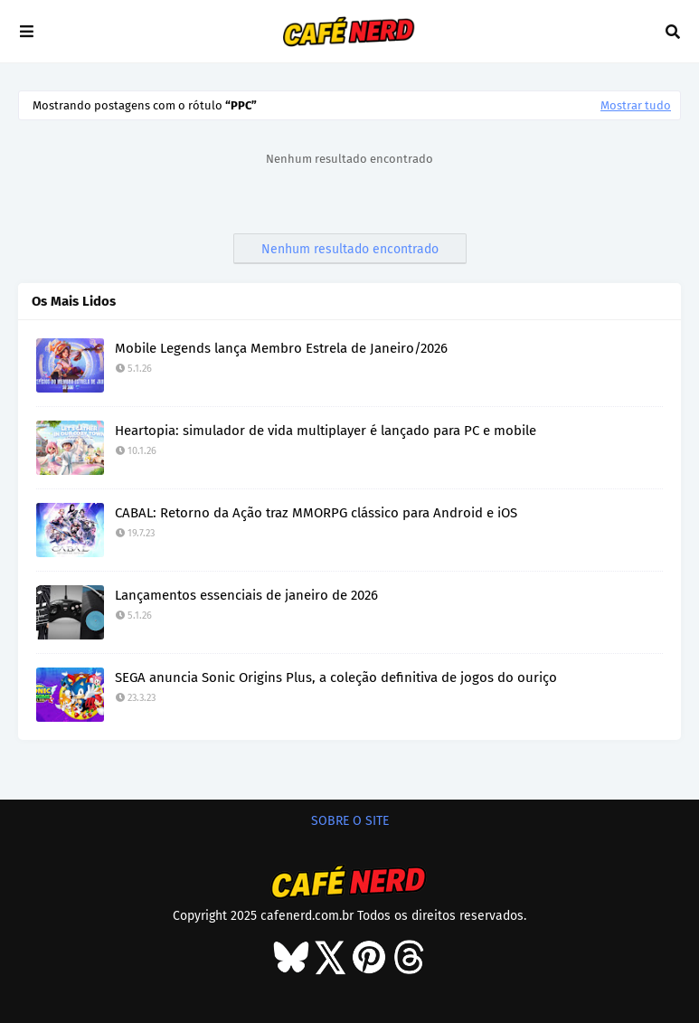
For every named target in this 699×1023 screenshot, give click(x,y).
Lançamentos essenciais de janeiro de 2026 (246, 595)
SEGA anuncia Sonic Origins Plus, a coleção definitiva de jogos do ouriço (336, 677)
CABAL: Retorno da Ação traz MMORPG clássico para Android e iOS (316, 513)
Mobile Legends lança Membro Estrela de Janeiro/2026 (281, 348)
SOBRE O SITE (350, 821)
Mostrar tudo (635, 105)
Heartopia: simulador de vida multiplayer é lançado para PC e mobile (325, 430)
